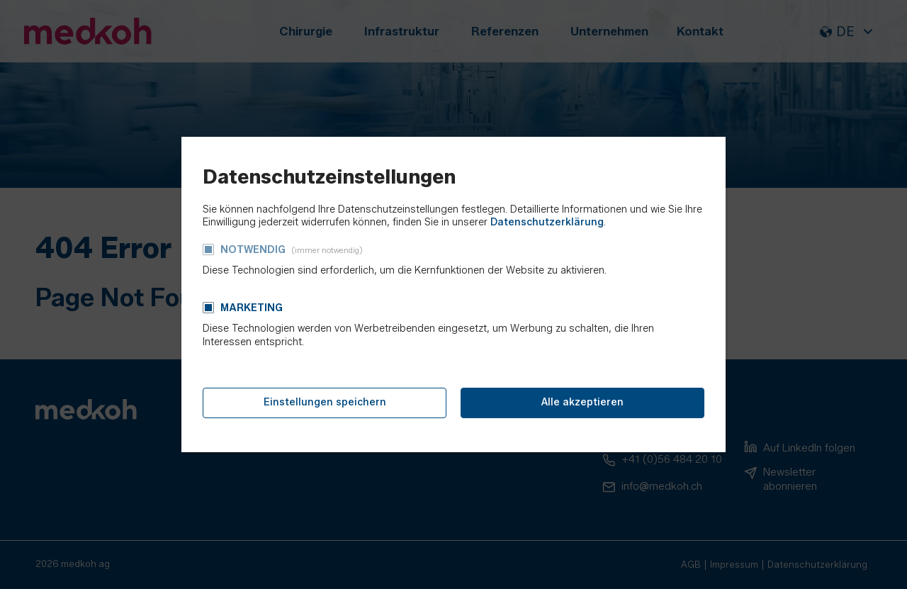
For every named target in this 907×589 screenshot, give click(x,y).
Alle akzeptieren (582, 402)
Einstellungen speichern (325, 402)
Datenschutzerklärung (547, 222)
